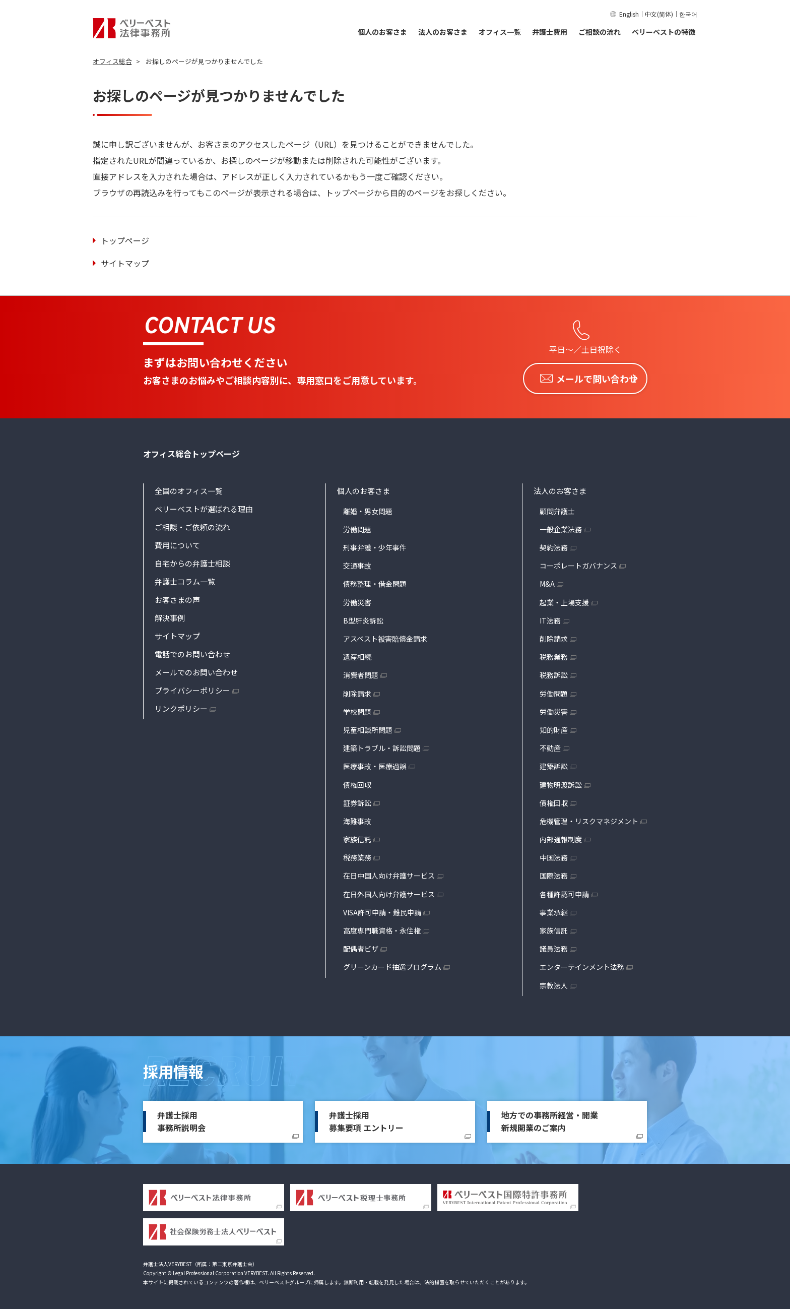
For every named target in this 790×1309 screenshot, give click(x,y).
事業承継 (554, 909)
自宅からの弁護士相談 (192, 560)
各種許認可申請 (564, 891)
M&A (547, 581)
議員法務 (554, 946)
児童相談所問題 (367, 727)
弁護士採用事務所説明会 (181, 1118)
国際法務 (554, 873)
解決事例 (170, 614)
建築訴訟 (554, 764)
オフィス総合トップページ (191, 451)
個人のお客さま (382, 32)
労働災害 (357, 599)
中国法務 (554, 855)
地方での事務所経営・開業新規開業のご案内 (549, 1118)
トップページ (125, 240)
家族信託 (357, 836)
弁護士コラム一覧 (185, 578)
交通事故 (357, 563)
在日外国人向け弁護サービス (389, 891)
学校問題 (357, 709)
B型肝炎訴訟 (363, 617)
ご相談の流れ (599, 32)
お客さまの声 (177, 596)
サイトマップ (125, 263)
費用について (177, 542)
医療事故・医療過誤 (375, 764)
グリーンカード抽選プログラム (392, 964)
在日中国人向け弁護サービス (389, 873)
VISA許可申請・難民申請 (382, 909)
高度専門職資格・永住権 (382, 927)
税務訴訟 (554, 672)
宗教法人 (554, 982)
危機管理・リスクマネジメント (589, 818)
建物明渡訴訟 (561, 782)
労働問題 (357, 526)
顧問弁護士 (557, 508)
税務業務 (357, 855)
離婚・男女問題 (367, 508)
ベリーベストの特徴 (663, 32)
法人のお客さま (443, 32)
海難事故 (357, 818)
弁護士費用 (549, 32)
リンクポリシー (181, 705)
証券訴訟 (357, 800)
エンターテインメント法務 (582, 964)
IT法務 (550, 617)
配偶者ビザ (360, 946)
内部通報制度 (561, 836)
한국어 (688, 14)
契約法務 (554, 544)
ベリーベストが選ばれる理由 (204, 506)
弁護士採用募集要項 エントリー (366, 1118)
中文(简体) (659, 14)
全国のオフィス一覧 (189, 487)
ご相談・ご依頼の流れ (192, 524)
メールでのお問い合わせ (196, 669)
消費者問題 (360, 672)
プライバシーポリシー (192, 687)
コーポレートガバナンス (578, 563)
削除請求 (357, 690)
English (629, 14)
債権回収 (357, 782)
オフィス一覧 (500, 32)
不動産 (550, 745)
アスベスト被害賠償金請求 (385, 636)
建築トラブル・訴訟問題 (382, 745)
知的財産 (554, 727)
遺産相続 (357, 654)
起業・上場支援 (564, 599)
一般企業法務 (561, 526)
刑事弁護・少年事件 (375, 544)
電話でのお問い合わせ (192, 651)
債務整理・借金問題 (375, 581)
